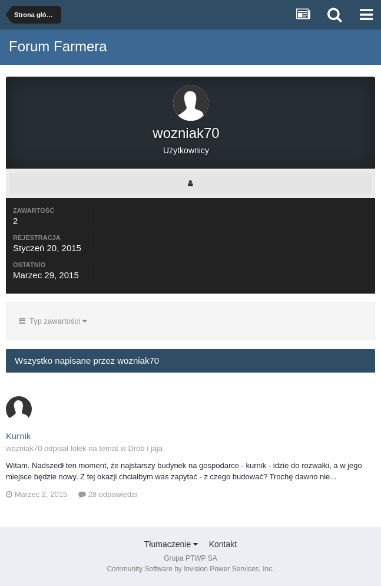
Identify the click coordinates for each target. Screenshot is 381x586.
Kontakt (223, 544)
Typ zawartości (53, 321)
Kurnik (18, 436)
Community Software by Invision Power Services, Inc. (190, 569)
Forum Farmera (58, 46)
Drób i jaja (145, 448)
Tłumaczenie (171, 544)
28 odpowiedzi (107, 494)
